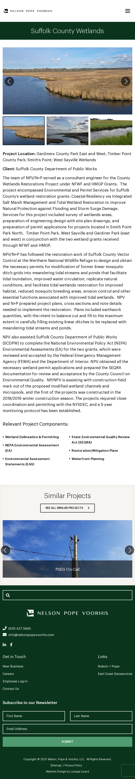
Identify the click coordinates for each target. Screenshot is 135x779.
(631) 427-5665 (17, 628)
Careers (8, 673)
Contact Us (11, 688)
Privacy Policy (73, 765)
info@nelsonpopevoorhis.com (28, 635)
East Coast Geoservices (115, 673)
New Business (13, 666)
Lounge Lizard (80, 771)
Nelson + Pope (108, 666)
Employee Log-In (15, 681)
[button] (125, 81)
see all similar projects (67, 508)
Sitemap (55, 765)
